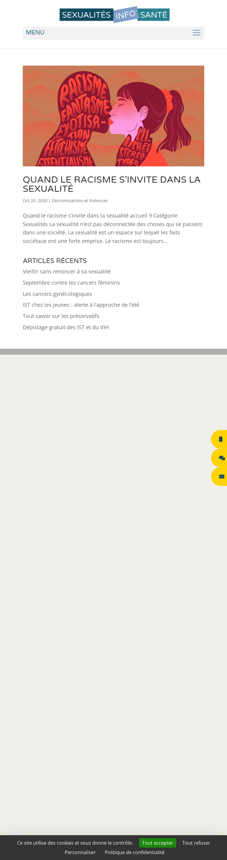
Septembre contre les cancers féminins (71, 282)
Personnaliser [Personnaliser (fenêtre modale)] (80, 852)
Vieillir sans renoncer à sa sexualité (67, 271)
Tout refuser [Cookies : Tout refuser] (196, 843)
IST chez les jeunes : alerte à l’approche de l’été (81, 304)
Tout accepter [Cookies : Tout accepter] (157, 843)
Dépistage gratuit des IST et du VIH (66, 327)
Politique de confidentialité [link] (135, 852)
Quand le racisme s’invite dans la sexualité (112, 184)
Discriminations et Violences (80, 200)
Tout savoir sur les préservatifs (61, 315)
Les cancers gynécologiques (57, 293)
